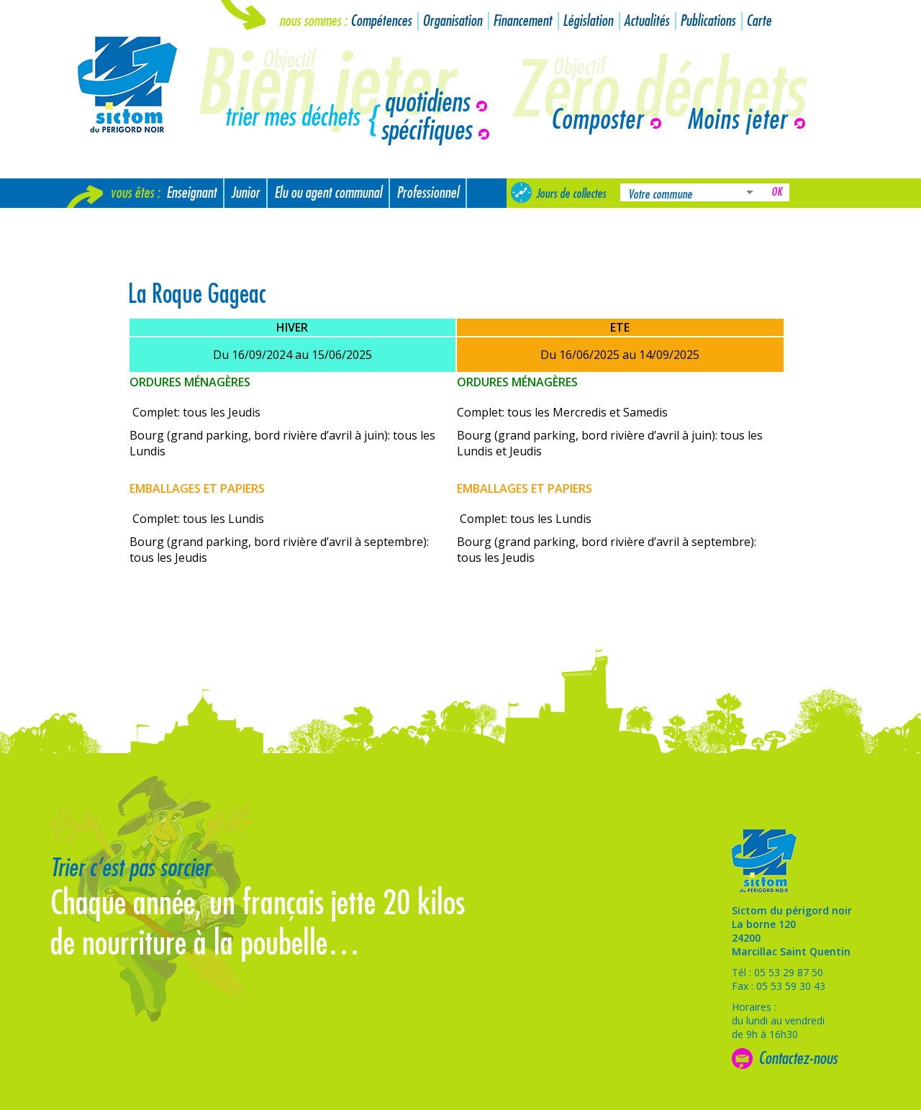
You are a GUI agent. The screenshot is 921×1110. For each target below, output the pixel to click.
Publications (707, 21)
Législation (588, 21)
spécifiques (426, 131)
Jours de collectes (571, 193)
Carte (758, 21)
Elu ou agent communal (328, 193)
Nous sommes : (313, 21)
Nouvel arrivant (110, 222)
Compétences (381, 21)
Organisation (452, 21)
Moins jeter (737, 120)
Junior (245, 193)
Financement (522, 21)
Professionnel (427, 193)
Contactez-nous (798, 1058)
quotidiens (426, 103)
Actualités (646, 21)
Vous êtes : (135, 193)
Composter (596, 120)
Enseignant (191, 193)
